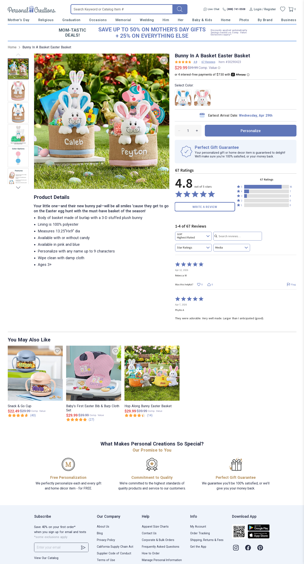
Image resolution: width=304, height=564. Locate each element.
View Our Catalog (46, 558)
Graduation (71, 20)
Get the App (198, 546)
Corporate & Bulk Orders (158, 540)
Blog (100, 533)
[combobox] (193, 236)
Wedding (147, 20)
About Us (103, 526)
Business (288, 20)
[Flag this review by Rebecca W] (291, 284)
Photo (244, 20)
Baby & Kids (202, 20)
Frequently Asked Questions (160, 546)
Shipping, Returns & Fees (206, 540)
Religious (46, 20)
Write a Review (204, 207)
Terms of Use (106, 560)
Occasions (98, 20)
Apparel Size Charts (155, 526)
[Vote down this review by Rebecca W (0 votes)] (210, 284)
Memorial (123, 20)
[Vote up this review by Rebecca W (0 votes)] (199, 284)
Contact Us (149, 533)
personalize (251, 131)
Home (226, 20)
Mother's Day (19, 20)
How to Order (151, 553)
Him (166, 20)
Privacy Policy (106, 540)
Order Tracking (200, 533)
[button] (266, 187)
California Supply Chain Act (115, 546)
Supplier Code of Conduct (114, 553)
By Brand (265, 20)
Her (181, 20)
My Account (198, 526)
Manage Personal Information (162, 560)
